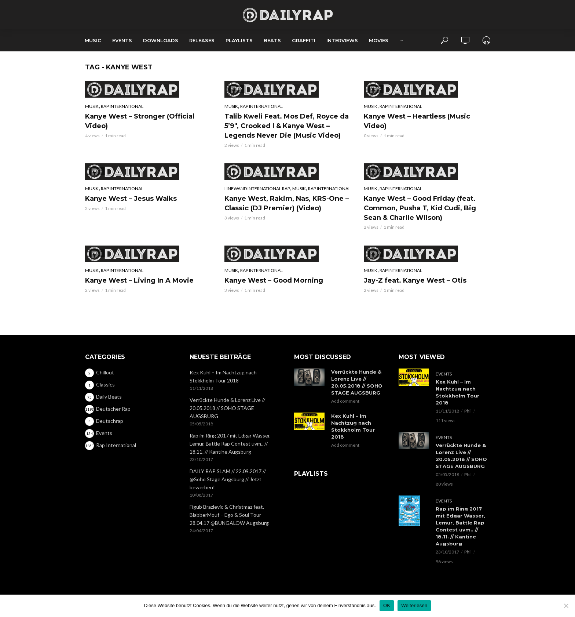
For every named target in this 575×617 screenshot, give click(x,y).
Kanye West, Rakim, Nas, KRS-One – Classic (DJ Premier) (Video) (286, 203)
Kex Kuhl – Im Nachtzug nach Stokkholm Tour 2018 (223, 376)
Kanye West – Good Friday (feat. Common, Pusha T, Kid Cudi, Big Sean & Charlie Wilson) (420, 208)
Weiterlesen (414, 605)
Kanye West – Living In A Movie (139, 280)
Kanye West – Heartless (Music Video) (417, 121)
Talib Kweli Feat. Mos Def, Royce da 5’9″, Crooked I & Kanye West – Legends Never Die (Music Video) (286, 125)
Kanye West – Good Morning (273, 280)
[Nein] (565, 605)
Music (93, 40)
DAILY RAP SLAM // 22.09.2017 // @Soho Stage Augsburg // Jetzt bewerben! (228, 479)
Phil (468, 411)
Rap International (122, 106)
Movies (378, 40)
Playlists (239, 40)
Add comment (345, 401)
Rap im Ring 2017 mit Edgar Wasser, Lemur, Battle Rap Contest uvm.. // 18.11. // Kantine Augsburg (230, 443)
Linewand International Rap (257, 188)
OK (386, 605)
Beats (272, 40)
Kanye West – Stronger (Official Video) (139, 121)
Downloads (160, 40)
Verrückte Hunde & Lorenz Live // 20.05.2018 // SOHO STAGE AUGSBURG (227, 408)
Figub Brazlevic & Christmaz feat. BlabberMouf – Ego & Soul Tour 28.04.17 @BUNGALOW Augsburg (229, 515)
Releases (202, 40)
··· (401, 40)
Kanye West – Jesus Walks (131, 199)
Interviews (342, 40)
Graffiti (303, 40)
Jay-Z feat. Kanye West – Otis (415, 280)
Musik (92, 106)
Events (122, 40)
